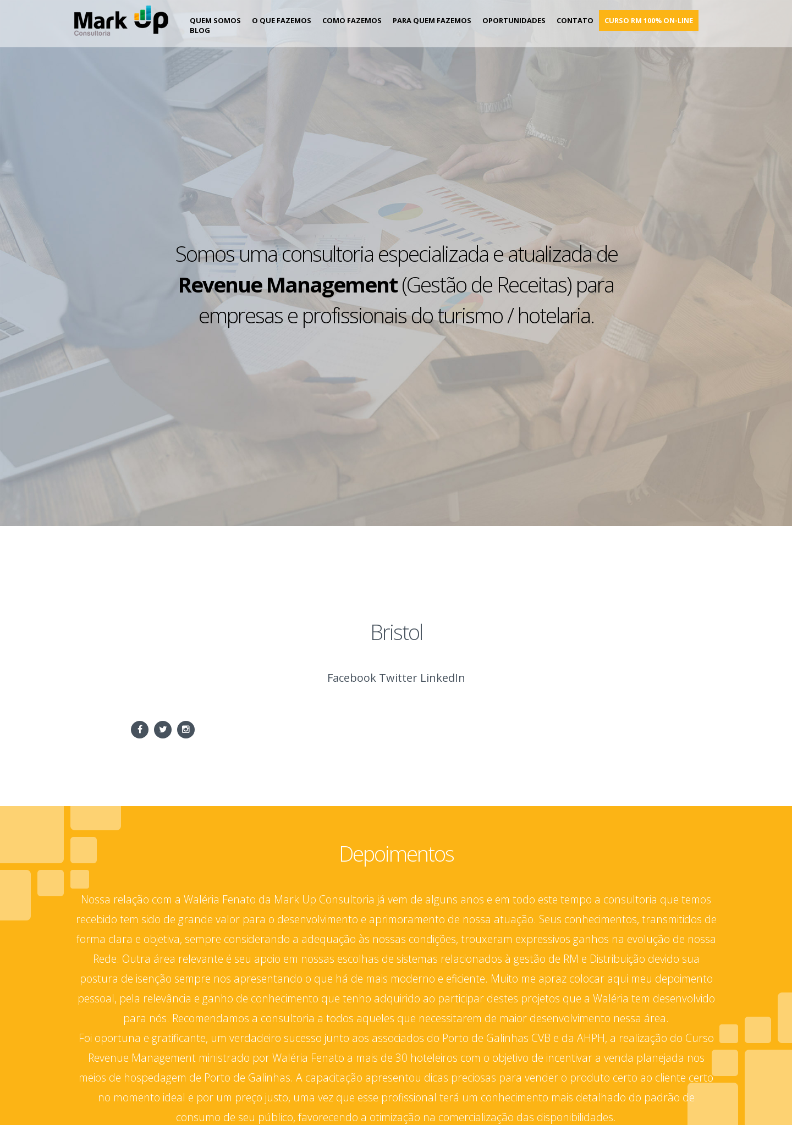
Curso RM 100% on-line (648, 20)
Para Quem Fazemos (432, 20)
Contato (575, 20)
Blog (200, 30)
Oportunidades (514, 20)
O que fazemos (281, 20)
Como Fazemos (352, 20)
